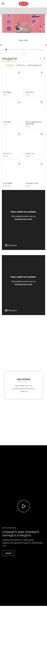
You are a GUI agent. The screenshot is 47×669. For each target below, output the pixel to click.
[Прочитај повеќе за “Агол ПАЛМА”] (19, 163)
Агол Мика (7, 92)
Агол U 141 (7, 153)
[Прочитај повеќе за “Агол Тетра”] (41, 72)
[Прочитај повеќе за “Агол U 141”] (19, 134)
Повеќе (8, 553)
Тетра (5, 95)
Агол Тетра (29, 92)
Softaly (27, 126)
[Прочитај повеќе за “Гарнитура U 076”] (41, 163)
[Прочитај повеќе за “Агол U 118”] (41, 134)
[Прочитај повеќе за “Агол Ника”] (19, 102)
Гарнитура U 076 (31, 183)
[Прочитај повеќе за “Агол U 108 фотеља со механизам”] (41, 102)
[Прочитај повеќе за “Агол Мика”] (19, 72)
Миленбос (7, 186)
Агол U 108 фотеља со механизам (33, 123)
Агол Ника (7, 122)
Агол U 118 (29, 153)
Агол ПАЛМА (7, 183)
